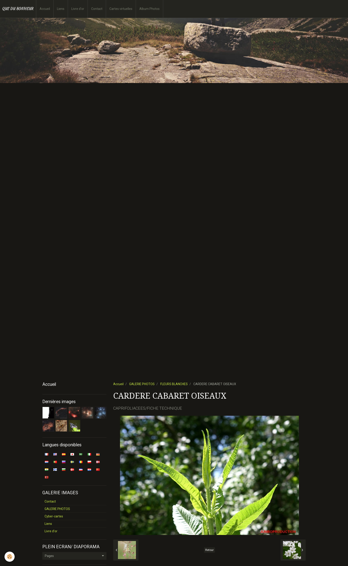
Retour (209, 550)
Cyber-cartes (54, 516)
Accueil (45, 9)
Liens (60, 9)
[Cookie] (10, 557)
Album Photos (149, 9)
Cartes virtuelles (120, 9)
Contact (96, 9)
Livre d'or (77, 9)
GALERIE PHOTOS (142, 384)
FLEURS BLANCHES (174, 384)
